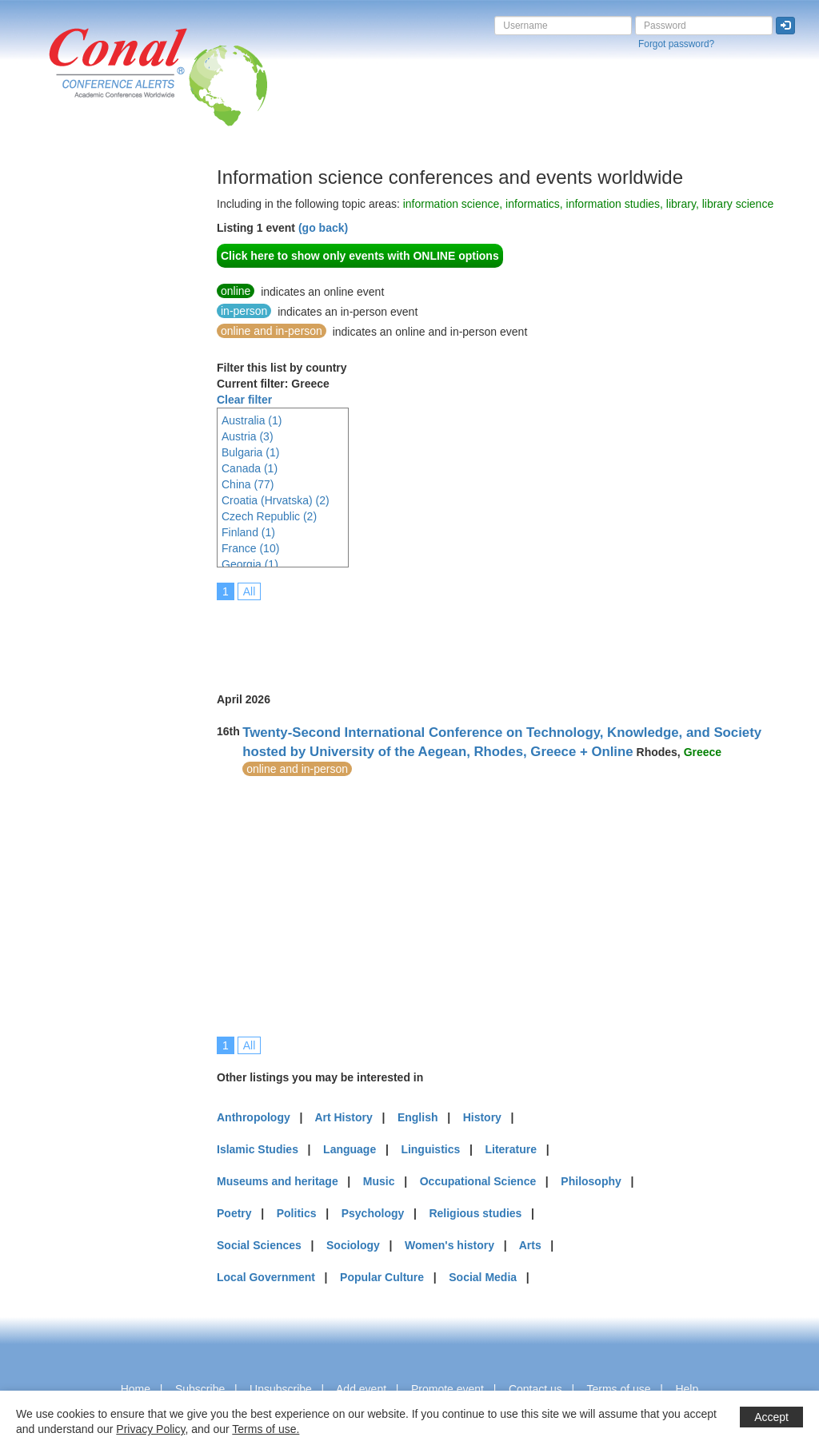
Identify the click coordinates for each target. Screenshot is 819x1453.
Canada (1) (250, 468)
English (418, 1117)
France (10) (250, 548)
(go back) (323, 227)
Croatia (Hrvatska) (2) (276, 500)
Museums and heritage (277, 1181)
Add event (361, 1389)
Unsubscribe (281, 1389)
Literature (511, 1149)
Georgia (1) (250, 564)
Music (379, 1181)
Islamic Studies (257, 1149)
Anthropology (253, 1117)
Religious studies (475, 1213)
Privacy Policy (150, 1429)
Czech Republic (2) (269, 516)
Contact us (535, 1389)
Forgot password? (676, 44)
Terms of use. (265, 1429)
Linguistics (430, 1149)
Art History (343, 1117)
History (482, 1117)
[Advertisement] (76, 407)
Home (135, 1389)
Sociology (353, 1245)
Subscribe (200, 1389)
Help (686, 1389)
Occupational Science (478, 1181)
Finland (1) (248, 532)
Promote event (447, 1389)
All (249, 591)
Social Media (483, 1277)
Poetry (234, 1213)
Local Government (266, 1277)
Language (349, 1149)
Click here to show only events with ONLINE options (360, 255)
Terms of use (618, 1389)
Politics (297, 1213)
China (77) (248, 484)
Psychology (373, 1213)
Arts (530, 1245)
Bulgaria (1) (250, 452)
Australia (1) (252, 420)
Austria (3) (248, 436)
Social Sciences (259, 1245)
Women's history (449, 1245)
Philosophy (591, 1181)
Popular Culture (382, 1277)
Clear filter (244, 399)
